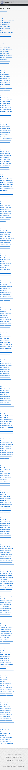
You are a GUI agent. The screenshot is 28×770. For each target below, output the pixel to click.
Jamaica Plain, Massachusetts (6, 302)
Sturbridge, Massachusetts (5, 608)
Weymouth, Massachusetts (5, 712)
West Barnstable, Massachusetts (7, 670)
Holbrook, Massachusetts (5, 275)
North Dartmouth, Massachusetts (7, 436)
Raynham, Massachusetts (5, 510)
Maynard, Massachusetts (5, 367)
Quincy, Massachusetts (5, 506)
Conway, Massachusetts (5, 149)
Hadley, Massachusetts (5, 246)
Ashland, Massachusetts (5, 39)
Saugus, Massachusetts (5, 539)
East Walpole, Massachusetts (6, 192)
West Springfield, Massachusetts (7, 689)
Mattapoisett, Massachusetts (6, 365)
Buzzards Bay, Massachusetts (6, 111)
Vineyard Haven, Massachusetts (6, 641)
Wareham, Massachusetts (5, 652)
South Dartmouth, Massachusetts (7, 564)
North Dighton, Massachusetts (6, 438)
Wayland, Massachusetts (5, 658)
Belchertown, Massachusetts (6, 66)
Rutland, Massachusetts (5, 531)
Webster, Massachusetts (5, 660)
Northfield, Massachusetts (5, 463)
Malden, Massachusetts (5, 342)
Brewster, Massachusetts (5, 97)
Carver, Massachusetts (4, 120)
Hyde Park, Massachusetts (5, 296)
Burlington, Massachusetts (5, 109)
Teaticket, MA (3, 621)
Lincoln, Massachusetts (5, 327)
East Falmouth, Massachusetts (6, 182)
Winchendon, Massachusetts (6, 727)
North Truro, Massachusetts (5, 456)
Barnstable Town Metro (5, 61)
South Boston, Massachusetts (6, 562)
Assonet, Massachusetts (5, 41)
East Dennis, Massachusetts (6, 180)
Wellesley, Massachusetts (5, 662)
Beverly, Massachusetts (5, 76)
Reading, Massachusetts (5, 512)
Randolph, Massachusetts (5, 508)
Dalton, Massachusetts (4, 151)
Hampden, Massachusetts (5, 251)
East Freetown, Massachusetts (6, 184)
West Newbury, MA (4, 681)
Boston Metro (3, 12)
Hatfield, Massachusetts (5, 265)
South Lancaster (3, 579)
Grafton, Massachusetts (5, 234)
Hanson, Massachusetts (5, 257)
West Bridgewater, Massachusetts (7, 673)
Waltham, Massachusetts (5, 648)
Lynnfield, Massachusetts (5, 340)
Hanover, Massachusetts (5, 253)
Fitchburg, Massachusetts (5, 217)
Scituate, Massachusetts (5, 540)
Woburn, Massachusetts (5, 733)
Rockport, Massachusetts (5, 523)
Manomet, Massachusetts (5, 348)
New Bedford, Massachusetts (6, 407)
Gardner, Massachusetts (5, 228)
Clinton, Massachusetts (5, 144)
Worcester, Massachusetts (5, 739)
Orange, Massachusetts (5, 473)
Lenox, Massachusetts (4, 321)
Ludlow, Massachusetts (5, 334)
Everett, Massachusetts (5, 205)
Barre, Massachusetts (4, 63)
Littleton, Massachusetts (5, 328)
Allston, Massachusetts (5, 26)
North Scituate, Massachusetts (6, 454)
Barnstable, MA (3, 59)
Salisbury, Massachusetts (5, 535)
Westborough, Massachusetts (6, 698)
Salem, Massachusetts (4, 533)
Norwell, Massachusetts (5, 467)
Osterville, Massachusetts (5, 477)
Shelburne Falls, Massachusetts (6, 548)
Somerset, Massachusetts (5, 556)
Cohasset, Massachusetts (5, 145)
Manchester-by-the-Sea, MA (6, 346)
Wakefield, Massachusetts (5, 644)
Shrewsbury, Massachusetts (6, 554)
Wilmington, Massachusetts (5, 725)
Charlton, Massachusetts (5, 126)
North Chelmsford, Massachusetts (7, 434)
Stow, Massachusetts (4, 606)
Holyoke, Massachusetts (5, 280)
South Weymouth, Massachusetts (7, 581)
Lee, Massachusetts (4, 315)
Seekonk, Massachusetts (5, 542)
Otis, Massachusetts (4, 479)
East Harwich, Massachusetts (6, 186)
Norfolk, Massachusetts (5, 423)
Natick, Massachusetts (4, 402)
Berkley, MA (2, 72)
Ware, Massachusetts (4, 650)
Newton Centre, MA (4, 417)
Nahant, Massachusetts (5, 398)
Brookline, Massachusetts (5, 107)
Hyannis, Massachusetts (5, 294)
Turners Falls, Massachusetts (6, 633)
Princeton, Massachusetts (5, 502)
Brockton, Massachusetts (5, 105)
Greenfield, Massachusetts (5, 240)
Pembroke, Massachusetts (5, 488)
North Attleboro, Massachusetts (6, 429)
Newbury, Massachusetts (5, 409)
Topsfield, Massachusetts (5, 629)
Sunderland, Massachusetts (5, 612)
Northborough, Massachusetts (6, 461)
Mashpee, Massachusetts (5, 361)
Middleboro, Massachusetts (5, 382)
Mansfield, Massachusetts (5, 350)
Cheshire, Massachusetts (5, 134)
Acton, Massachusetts (4, 16)
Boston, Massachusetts (5, 84)
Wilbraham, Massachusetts (5, 718)
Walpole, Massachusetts (5, 646)
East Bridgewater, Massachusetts (7, 176)
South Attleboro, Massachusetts (6, 560)
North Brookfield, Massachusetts (6, 433)
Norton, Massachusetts (5, 465)
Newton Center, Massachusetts (6, 415)
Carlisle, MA (2, 118)
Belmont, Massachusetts (5, 70)
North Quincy (3, 450)
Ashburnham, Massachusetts (6, 38)
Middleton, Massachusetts (5, 384)
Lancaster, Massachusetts (5, 307)
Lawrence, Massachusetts (5, 313)
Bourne (1, 86)
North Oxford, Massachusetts (6, 448)
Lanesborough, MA (4, 311)
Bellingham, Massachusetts (5, 68)
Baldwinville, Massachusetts (6, 57)
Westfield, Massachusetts (5, 700)
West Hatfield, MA (4, 679)
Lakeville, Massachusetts (5, 305)
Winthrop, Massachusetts (5, 731)
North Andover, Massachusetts (6, 427)
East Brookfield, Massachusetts (6, 178)
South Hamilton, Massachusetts (6, 577)
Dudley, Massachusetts (5, 170)
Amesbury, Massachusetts (5, 28)
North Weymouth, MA (4, 458)
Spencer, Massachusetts (5, 592)
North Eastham (3, 440)
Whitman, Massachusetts (5, 716)
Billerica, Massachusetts (5, 78)
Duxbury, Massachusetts (5, 172)
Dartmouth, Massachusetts (5, 155)
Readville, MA (3, 513)
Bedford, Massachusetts (5, 65)
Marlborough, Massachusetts (6, 355)
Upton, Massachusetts (4, 637)
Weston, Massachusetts (5, 706)
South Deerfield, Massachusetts (6, 565)
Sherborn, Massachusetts (5, 550)
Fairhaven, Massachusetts (5, 207)
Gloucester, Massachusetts (5, 232)
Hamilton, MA (3, 249)
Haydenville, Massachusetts (6, 271)
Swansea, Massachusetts (5, 618)
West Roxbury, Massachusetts (6, 687)
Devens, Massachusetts (5, 161)
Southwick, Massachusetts (5, 591)
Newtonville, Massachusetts (6, 421)
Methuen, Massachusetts (5, 381)
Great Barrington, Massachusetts (7, 238)
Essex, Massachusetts (4, 203)
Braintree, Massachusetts (5, 95)
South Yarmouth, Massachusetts (6, 583)
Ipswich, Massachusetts (5, 300)
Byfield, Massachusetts (5, 113)
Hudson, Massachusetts (5, 288)
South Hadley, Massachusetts (6, 575)
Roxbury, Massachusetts (5, 529)
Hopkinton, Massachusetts (5, 282)
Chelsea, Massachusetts (5, 132)
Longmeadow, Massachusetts (6, 330)
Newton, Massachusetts (5, 413)
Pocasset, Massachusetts (5, 500)
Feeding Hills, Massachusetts (6, 213)
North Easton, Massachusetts (6, 442)
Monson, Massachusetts (5, 396)
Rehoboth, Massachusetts (5, 515)
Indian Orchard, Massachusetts (6, 298)
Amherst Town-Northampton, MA (7, 722)
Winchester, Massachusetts (5, 729)
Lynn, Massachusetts (4, 338)
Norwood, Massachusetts (5, 469)
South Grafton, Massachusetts (6, 573)
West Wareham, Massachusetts (6, 695)
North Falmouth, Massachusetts (6, 444)
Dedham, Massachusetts (5, 157)
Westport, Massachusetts (5, 708)
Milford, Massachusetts (5, 386)
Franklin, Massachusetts (5, 226)
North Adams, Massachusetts (6, 425)
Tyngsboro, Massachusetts (5, 635)
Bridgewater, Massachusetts (6, 99)
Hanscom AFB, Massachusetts (6, 255)
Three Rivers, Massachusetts (6, 627)
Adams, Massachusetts (5, 22)
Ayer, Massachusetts (4, 53)
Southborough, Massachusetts (6, 587)
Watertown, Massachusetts (5, 656)
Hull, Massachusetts (4, 290)
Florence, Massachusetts (5, 219)
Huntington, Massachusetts (5, 292)
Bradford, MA (3, 93)
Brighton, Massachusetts (5, 101)
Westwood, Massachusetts (5, 710)
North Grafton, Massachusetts (6, 446)
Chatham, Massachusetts (5, 128)
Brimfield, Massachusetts (5, 103)
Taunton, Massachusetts (5, 619)
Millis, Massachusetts (4, 390)
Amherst (2, 30)
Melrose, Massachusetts (5, 375)
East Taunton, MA (3, 190)
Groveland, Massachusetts (5, 244)
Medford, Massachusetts (5, 371)
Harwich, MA (2, 261)
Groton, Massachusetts (5, 242)
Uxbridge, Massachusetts (5, 639)
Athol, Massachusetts (4, 43)
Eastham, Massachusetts (5, 197)
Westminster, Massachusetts (6, 704)
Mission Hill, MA (3, 394)
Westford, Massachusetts (5, 702)
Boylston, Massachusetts (5, 91)
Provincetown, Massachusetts (6, 504)
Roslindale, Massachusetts (5, 525)
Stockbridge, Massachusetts (6, 600)
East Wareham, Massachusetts (6, 194)
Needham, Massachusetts (5, 404)
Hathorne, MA (3, 267)
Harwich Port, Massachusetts (6, 263)
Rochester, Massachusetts (5, 519)
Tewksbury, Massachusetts (5, 623)
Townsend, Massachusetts (5, 631)
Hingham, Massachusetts (5, 273)
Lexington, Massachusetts (5, 325)
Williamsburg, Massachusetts (6, 720)
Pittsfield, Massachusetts (5, 492)
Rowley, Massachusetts (5, 527)
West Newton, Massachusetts (6, 683)
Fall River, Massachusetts (5, 209)
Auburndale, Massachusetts (6, 49)
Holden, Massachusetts (5, 276)
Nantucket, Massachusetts (5, 400)
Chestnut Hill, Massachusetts (6, 138)
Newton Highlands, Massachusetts (7, 419)
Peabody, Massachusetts (5, 486)
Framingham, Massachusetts (6, 224)
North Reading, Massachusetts (6, 452)
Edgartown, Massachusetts (5, 201)
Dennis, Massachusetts (5, 159)
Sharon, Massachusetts (5, 544)
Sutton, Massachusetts (5, 614)
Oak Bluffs (2, 471)
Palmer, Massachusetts (5, 483)
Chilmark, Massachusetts (5, 142)
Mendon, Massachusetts (5, 377)
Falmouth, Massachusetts (5, 211)
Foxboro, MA (3, 221)
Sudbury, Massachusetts (5, 610)
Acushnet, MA (3, 18)
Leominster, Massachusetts (5, 323)
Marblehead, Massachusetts (6, 352)
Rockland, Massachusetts (5, 521)
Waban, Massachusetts (5, 643)
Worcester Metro (3, 11)
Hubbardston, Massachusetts (6, 286)
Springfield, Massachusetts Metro (7, 596)
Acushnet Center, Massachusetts (7, 20)
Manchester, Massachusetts (6, 344)
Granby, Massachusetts (5, 236)
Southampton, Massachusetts (6, 585)
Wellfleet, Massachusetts (5, 666)
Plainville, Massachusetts (5, 496)
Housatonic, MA (3, 284)
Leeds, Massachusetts (4, 317)
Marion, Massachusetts (5, 354)
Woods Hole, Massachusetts (6, 737)
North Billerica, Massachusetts (6, 431)
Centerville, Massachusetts (5, 122)
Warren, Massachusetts (5, 654)
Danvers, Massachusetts (5, 153)
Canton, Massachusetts (5, 117)
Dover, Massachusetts (4, 167)
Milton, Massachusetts (4, 392)
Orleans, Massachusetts (5, 475)
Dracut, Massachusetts (4, 169)
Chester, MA (2, 136)
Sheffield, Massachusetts (5, 546)
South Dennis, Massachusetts (6, 567)
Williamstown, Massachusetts (6, 723)
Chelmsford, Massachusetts (5, 130)
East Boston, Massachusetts (6, 174)
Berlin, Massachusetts (4, 74)
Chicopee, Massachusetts (5, 140)
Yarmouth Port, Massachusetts (6, 743)
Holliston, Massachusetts (5, 278)
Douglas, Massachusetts (5, 165)
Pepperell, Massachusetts (5, 490)
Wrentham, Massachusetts (5, 741)
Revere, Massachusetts (5, 517)
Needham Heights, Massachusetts (7, 406)
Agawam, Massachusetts (5, 24)
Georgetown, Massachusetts (6, 230)
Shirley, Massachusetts (5, 552)
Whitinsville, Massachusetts (6, 714)
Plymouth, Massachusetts (5, 498)
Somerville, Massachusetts (5, 558)
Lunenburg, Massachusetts (5, 336)
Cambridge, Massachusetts (5, 115)
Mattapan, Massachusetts (5, 363)
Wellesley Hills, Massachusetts (6, 664)
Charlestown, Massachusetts (6, 124)
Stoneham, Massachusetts (5, 602)
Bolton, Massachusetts (5, 82)
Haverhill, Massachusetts (5, 269)
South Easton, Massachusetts (6, 569)
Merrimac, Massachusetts (5, 379)
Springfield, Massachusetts (5, 594)
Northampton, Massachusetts (6, 460)
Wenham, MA (3, 668)
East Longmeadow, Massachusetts (7, 188)
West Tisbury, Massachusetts (6, 693)
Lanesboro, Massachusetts (5, 309)
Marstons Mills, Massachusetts (6, 359)
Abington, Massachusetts (5, 14)
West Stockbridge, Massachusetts (7, 691)
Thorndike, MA (3, 625)
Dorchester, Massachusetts (5, 163)
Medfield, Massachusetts (5, 369)
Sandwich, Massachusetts (5, 537)
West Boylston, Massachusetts (6, 671)
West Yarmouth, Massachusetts (6, 697)
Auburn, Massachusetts (5, 47)
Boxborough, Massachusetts (6, 88)
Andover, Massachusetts (5, 34)
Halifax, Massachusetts (5, 248)
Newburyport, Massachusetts (6, 411)
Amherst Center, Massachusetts (6, 32)
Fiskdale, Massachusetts (5, 215)
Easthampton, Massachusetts (6, 199)
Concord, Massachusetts (5, 147)
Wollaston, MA (3, 735)
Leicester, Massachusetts (5, 319)
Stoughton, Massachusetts (5, 604)
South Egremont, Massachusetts (6, 571)
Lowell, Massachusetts (4, 332)
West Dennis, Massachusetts (6, 677)
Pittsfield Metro (3, 494)
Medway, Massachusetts (5, 373)
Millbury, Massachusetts (5, 388)
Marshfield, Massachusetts (5, 357)
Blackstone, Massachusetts (5, 80)
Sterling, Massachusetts (5, 598)
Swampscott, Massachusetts (6, 616)
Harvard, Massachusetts (5, 259)
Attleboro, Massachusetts (5, 45)
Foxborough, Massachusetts (6, 223)
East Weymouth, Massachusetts (6, 196)
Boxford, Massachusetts (5, 90)
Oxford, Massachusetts (5, 481)
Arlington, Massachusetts (5, 36)
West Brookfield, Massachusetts (6, 675)
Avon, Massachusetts (4, 51)
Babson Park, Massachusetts (6, 55)
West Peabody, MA (4, 685)
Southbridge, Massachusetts (6, 589)
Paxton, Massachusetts (5, 485)
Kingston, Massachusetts (5, 303)
